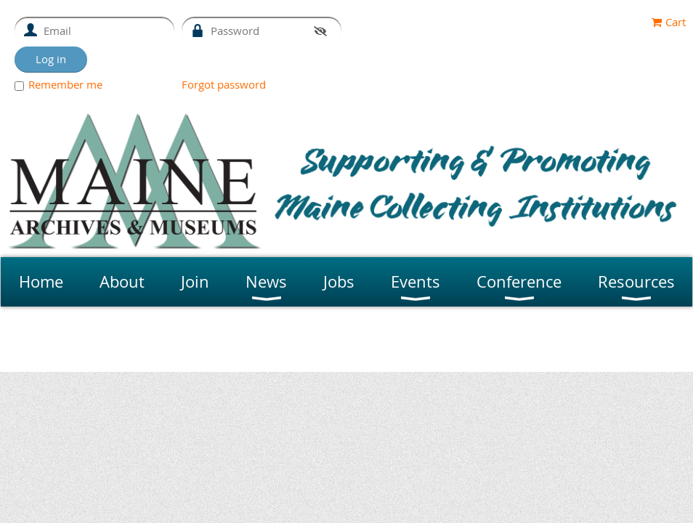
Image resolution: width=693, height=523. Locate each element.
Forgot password (224, 84)
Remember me (65, 84)
